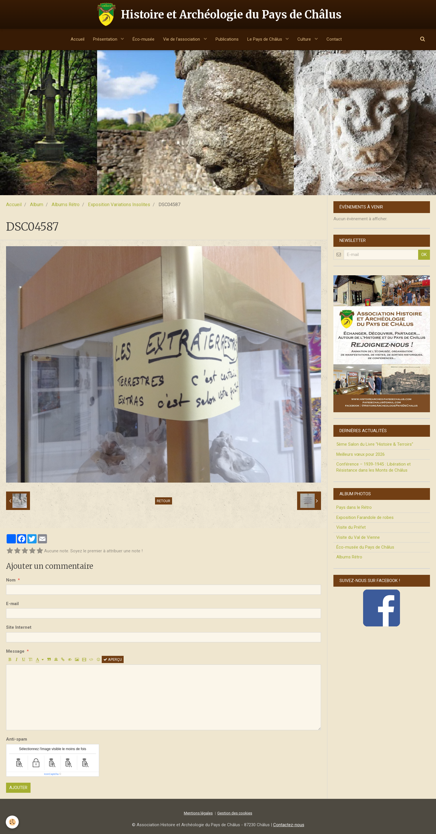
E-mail (12, 603)
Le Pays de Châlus (265, 39)
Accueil (77, 39)
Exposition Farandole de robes (365, 517)
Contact (334, 39)
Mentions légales (198, 813)
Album (36, 204)
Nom (11, 580)
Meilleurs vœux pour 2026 (360, 454)
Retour (163, 501)
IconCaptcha (51, 774)
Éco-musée (143, 39)
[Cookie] (12, 822)
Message (15, 651)
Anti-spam (16, 739)
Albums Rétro (66, 204)
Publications (227, 39)
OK (424, 254)
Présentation (105, 39)
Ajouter (18, 787)
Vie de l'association (182, 39)
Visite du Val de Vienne (358, 537)
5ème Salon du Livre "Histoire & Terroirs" (374, 444)
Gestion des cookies (234, 813)
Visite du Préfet (351, 527)
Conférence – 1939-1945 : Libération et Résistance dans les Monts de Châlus (373, 467)
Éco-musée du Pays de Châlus (365, 547)
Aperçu (112, 659)
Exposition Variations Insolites (119, 204)
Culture (304, 39)
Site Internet (18, 627)
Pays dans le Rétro (354, 507)
